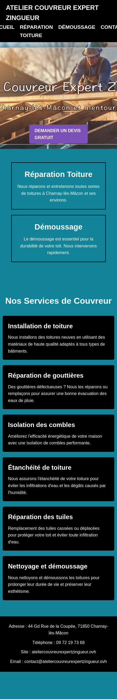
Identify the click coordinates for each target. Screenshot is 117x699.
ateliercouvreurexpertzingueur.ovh (64, 652)
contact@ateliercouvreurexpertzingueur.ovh (65, 661)
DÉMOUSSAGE (76, 27)
